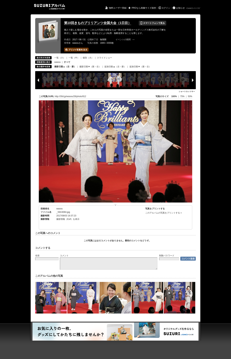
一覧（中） (74, 57)
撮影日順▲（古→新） (65, 66)
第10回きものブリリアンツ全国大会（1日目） (97, 23)
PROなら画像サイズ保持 (144, 8)
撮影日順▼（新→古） (90, 66)
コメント (64, 255)
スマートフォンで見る (152, 23)
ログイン (166, 8)
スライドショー (104, 57)
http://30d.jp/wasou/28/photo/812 (70, 96)
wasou (57, 62)
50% (190, 96)
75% (182, 96)
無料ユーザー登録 (117, 8)
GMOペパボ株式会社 (193, 8)
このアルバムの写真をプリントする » (163, 213)
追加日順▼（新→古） (140, 66)
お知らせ (180, 8)
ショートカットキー (187, 91)
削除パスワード (166, 255)
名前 (37, 255)
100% (174, 96)
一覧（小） (59, 57)
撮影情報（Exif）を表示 (67, 219)
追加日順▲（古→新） (115, 66)
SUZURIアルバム (49, 7)
